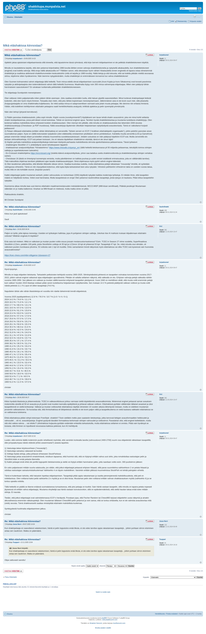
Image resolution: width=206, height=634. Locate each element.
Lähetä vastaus (13, 50)
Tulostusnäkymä (194, 16)
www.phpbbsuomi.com (109, 620)
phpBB (104, 618)
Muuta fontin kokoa (199, 16)
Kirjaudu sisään (195, 21)
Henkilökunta (160, 614)
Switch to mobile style (103, 592)
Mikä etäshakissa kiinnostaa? (22, 45)
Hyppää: (146, 577)
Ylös (200, 202)
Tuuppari (16, 542)
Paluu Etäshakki (11, 577)
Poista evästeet (172, 614)
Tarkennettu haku (195, 11)
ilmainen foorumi (96, 623)
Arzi (14, 229)
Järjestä (107, 566)
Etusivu (10, 17)
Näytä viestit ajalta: (85, 566)
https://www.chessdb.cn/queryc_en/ (64, 147)
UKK (172, 21)
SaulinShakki (17, 210)
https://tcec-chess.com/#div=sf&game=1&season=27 (27, 255)
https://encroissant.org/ (41, 153)
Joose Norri (17, 524)
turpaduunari (17, 58)
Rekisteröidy (182, 21)
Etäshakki (18, 17)
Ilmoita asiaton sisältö (103, 628)
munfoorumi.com (119, 623)
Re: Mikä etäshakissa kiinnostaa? (23, 206)
